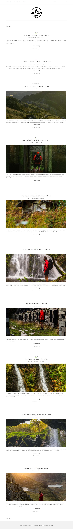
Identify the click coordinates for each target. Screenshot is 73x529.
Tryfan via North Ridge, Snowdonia (36, 468)
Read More (36, 70)
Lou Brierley (41, 37)
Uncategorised (35, 83)
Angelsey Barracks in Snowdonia (36, 303)
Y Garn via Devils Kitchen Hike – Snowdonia (36, 61)
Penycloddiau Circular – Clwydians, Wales (36, 35)
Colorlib (43, 525)
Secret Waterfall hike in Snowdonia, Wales (36, 415)
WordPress (51, 525)
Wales (36, 32)
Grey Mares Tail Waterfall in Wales (36, 359)
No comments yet (36, 48)
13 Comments (36, 236)
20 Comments (36, 455)
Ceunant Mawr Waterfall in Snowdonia (36, 250)
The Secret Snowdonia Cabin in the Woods (36, 196)
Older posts (9, 518)
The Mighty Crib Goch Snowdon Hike (36, 86)
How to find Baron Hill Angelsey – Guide (36, 140)
